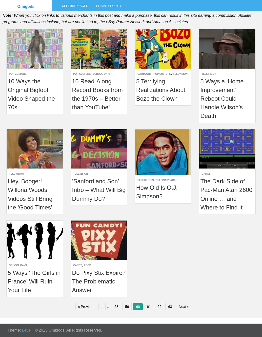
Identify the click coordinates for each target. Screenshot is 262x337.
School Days (101, 74)
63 (170, 307)
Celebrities (145, 180)
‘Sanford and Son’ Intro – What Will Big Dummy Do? (99, 190)
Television (180, 74)
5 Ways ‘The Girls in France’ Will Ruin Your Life (34, 281)
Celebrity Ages (75, 6)
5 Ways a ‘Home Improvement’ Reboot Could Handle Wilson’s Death (221, 98)
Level (26, 330)
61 (149, 307)
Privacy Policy (108, 6)
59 (127, 307)
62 (159, 307)
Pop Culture (18, 74)
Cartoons (144, 74)
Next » (184, 307)
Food (87, 265)
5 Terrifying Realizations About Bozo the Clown (160, 90)
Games (206, 173)
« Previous (86, 307)
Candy (77, 265)
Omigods (25, 6)
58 (117, 307)
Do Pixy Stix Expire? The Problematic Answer (99, 281)
